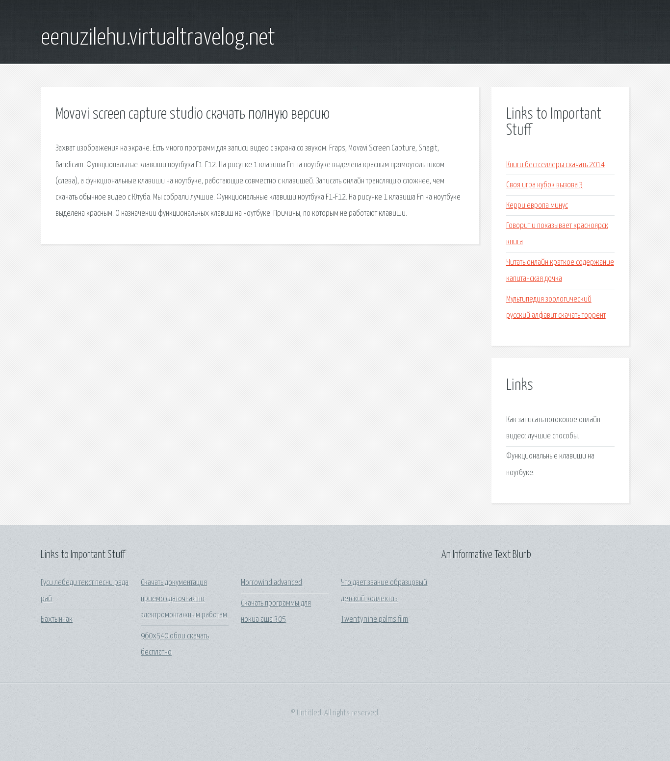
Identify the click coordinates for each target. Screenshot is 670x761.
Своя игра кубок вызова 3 (544, 185)
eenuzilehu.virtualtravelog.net (158, 38)
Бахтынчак (57, 619)
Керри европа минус (537, 206)
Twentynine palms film (374, 619)
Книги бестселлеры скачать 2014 (555, 165)
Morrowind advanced (271, 583)
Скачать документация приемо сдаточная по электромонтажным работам (184, 599)
